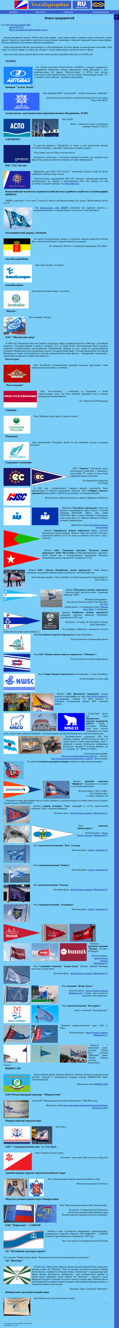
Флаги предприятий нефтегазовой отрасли (28, 30)
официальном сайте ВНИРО (54, 208)
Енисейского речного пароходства (98, 526)
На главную (13, 12)
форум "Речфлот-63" (98, 850)
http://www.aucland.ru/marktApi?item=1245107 (72, 758)
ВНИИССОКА (101, 1084)
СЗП (106, 679)
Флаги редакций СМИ (20, 25)
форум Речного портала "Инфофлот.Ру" (89, 813)
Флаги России (40, 12)
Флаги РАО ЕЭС (16, 27)
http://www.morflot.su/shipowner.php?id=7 (79, 756)
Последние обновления (100, 12)
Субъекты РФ (68, 12)
